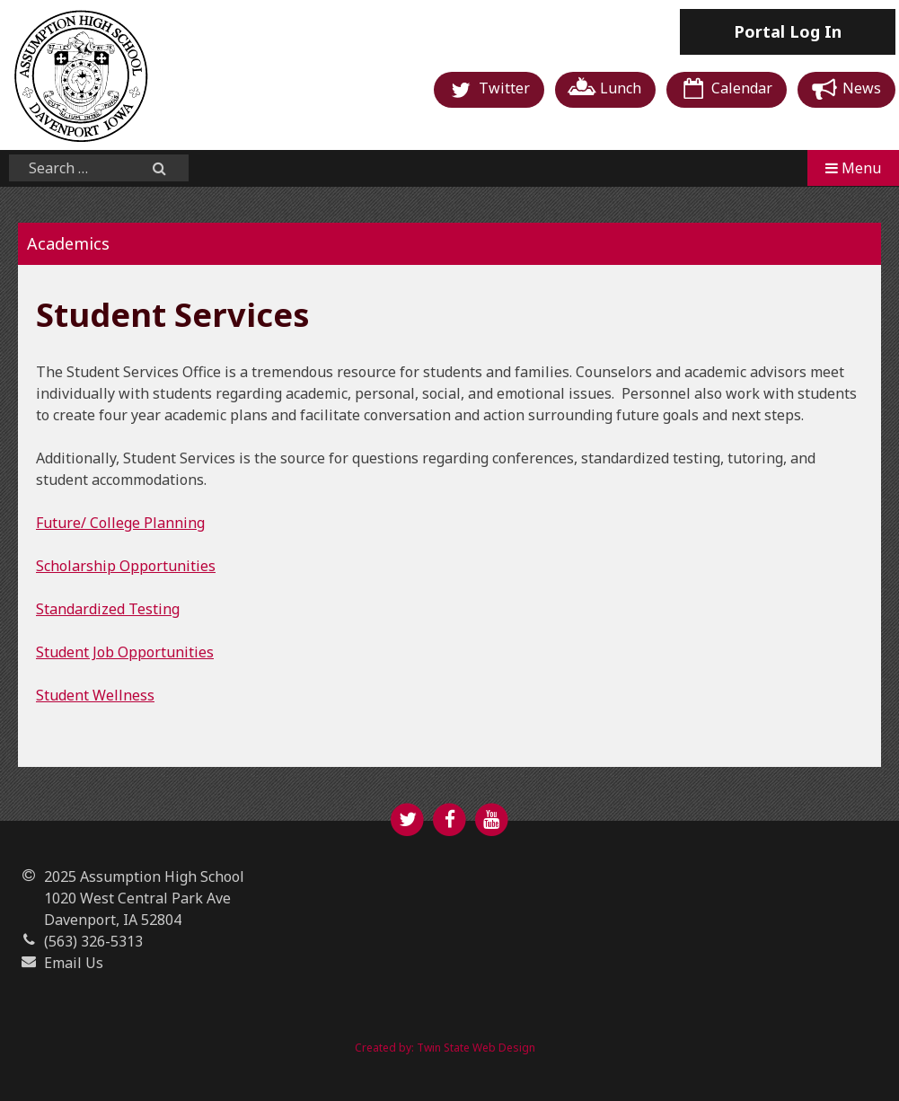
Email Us (73, 963)
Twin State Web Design (476, 1047)
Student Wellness (95, 695)
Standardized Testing (108, 609)
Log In (788, 31)
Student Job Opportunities (125, 652)
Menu (853, 168)
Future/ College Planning (120, 523)
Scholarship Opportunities (126, 566)
